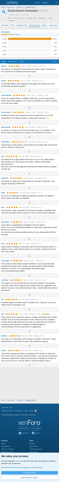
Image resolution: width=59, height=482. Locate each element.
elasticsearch (42, 18)
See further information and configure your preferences (22, 467)
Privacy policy (18, 411)
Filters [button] (54, 61)
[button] (11, 407)
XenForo (36, 433)
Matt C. (4, 66)
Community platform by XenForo (19, 415)
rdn (2, 299)
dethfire (4, 336)
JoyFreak (5, 280)
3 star (4, 47)
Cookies (5, 407)
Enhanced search (7, 452)
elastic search (32, 18)
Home (31, 411)
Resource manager (7, 449)
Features (32, 443)
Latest (3, 61)
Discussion (53, 25)
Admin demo (34, 452)
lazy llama (5, 222)
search (50, 18)
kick (2, 244)
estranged (5, 261)
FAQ (12, 25)
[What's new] (52, 2)
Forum (3, 443)
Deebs (3, 350)
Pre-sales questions (36, 449)
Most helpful (12, 61)
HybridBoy (5, 142)
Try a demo (36, 428)
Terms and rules (7, 411)
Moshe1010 (5, 127)
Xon (11, 18)
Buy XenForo (23, 428)
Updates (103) (21, 25)
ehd (2, 156)
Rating (22, 61)
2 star (4, 50)
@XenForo (23, 433)
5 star (4, 39)
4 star (4, 43)
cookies (18, 461)
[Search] (56, 2)
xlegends (5, 178)
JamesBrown (6, 95)
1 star (4, 54)
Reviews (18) (35, 25)
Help (26, 411)
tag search (12, 20)
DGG (3, 193)
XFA (2, 207)
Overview (4, 25)
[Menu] (3, 2)
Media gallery (5, 446)
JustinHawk (6, 112)
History (44, 25)
